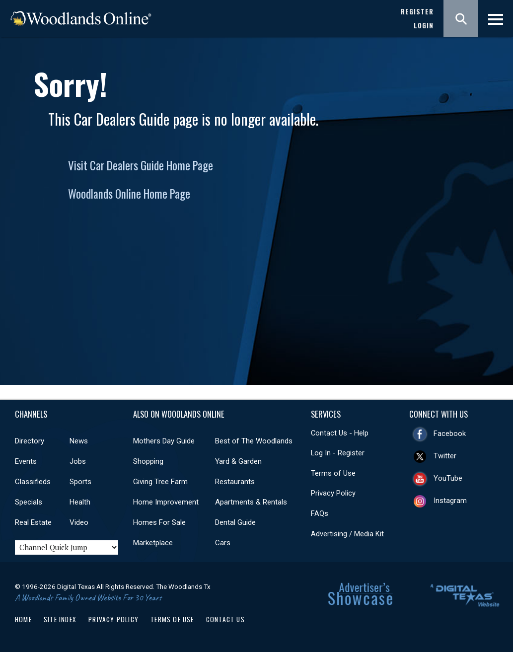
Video (79, 522)
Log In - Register (338, 452)
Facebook (450, 433)
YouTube (448, 478)
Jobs (78, 461)
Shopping (148, 461)
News (79, 440)
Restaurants (235, 481)
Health (80, 502)
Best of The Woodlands (254, 440)
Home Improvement (166, 502)
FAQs (319, 513)
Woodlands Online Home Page (129, 193)
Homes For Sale (159, 522)
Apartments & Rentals (251, 502)
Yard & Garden (238, 461)
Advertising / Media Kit (347, 533)
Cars (222, 542)
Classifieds (33, 481)
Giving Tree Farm (160, 481)
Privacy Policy (333, 493)
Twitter (445, 455)
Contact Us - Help (339, 433)
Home (23, 619)
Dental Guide (235, 522)
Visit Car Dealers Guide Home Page (140, 165)
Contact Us (225, 619)
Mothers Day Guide (164, 440)
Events (26, 461)
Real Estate (33, 522)
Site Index (60, 619)
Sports (80, 481)
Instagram (450, 500)
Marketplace (153, 542)
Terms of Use (333, 473)
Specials (28, 502)
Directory (29, 440)
